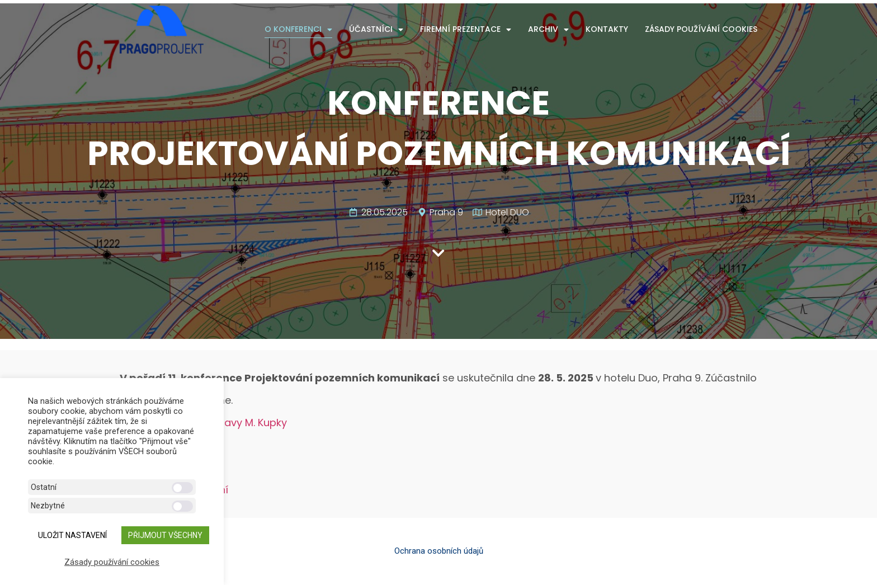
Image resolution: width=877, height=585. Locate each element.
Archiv (548, 29)
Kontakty (607, 29)
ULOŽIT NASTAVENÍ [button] (72, 535)
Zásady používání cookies (701, 29)
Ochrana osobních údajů (438, 551)
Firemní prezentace (465, 29)
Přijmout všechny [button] (165, 535)
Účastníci (376, 29)
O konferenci (298, 29)
